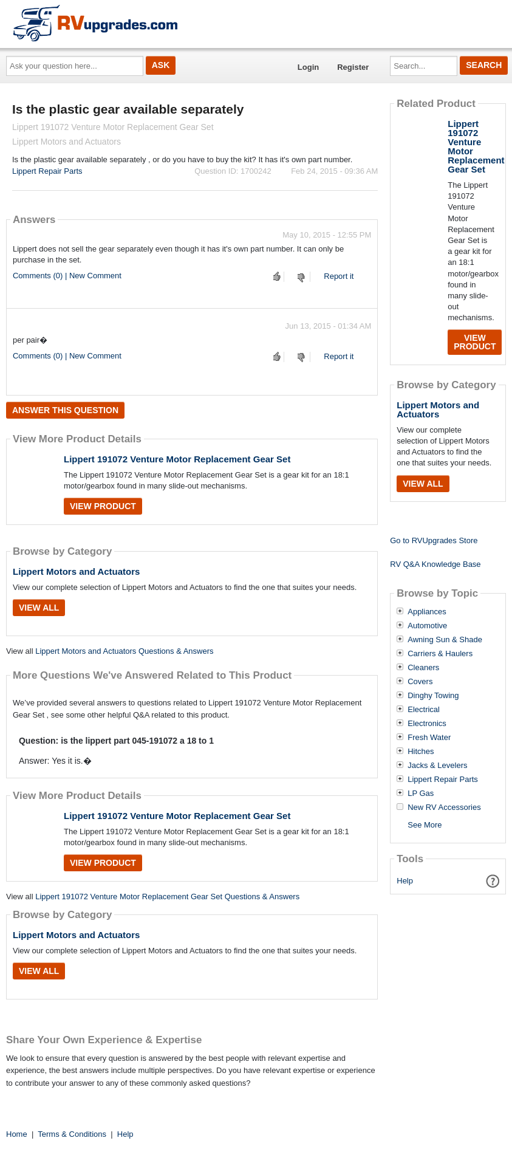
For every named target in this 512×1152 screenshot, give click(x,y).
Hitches (421, 751)
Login (308, 67)
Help (405, 880)
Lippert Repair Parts (47, 171)
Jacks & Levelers (437, 765)
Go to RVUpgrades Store (433, 540)
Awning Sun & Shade (445, 640)
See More (425, 824)
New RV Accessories (444, 807)
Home (16, 1134)
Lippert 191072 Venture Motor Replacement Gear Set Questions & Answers (167, 896)
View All (39, 607)
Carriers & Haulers (440, 654)
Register (353, 67)
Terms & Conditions (72, 1134)
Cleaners (423, 667)
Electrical (424, 709)
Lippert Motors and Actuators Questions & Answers (124, 651)
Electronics (427, 723)
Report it (338, 276)
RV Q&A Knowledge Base (435, 564)
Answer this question (65, 410)
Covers (420, 681)
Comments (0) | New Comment (67, 275)
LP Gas (421, 793)
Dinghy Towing (433, 695)
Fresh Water (429, 737)
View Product (103, 506)
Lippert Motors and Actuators (76, 571)
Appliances (427, 612)
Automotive (427, 626)
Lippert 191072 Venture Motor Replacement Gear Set (177, 459)
